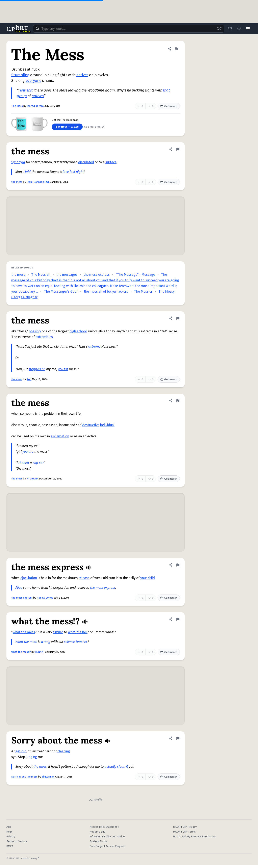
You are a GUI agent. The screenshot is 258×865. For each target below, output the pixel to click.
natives (82, 75)
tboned (23, 462)
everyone (33, 80)
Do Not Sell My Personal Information (194, 837)
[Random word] (219, 28)
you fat (63, 369)
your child (147, 577)
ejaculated (86, 162)
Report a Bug (97, 832)
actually (110, 766)
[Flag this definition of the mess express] (178, 565)
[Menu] (248, 28)
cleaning (63, 751)
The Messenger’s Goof (61, 291)
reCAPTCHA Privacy (185, 827)
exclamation (60, 436)
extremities (44, 336)
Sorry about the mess (24, 777)
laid (28, 171)
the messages (66, 274)
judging (31, 756)
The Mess (17, 106)
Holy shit (25, 90)
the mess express (96, 274)
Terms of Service (16, 841)
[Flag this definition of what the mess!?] (178, 619)
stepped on (37, 369)
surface (111, 162)
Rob (29, 379)
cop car (38, 462)
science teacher (75, 641)
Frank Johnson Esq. (38, 182)
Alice (18, 587)
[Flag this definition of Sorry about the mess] (178, 738)
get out (21, 751)
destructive (90, 424)
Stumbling (20, 75)
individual (107, 424)
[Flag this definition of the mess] (178, 149)
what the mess (24, 632)
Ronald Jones (45, 598)
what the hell (77, 632)
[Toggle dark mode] (239, 28)
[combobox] (128, 29)
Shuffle (96, 800)
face (65, 171)
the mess (16, 182)
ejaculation (28, 577)
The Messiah (40, 274)
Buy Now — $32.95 (67, 127)
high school (78, 331)
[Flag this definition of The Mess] (176, 49)
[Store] (230, 28)
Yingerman (48, 777)
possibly (35, 331)
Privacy (10, 837)
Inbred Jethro (35, 106)
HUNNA (39, 652)
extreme (94, 346)
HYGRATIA (32, 479)
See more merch (94, 127)
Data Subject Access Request (107, 846)
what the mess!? (21, 652)
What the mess (26, 641)
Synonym (18, 162)
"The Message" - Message (135, 274)
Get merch (168, 106)
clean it (122, 766)
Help (9, 832)
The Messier (143, 291)
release (84, 577)
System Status (98, 841)
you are (27, 451)
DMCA (9, 846)
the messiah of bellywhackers (106, 291)
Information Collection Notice (107, 837)
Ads (8, 827)
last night (77, 171)
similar (58, 632)
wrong (45, 641)
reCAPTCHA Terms (184, 832)
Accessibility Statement (104, 827)
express (109, 587)
